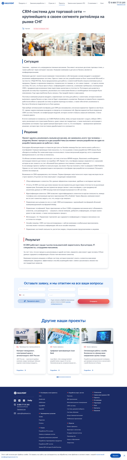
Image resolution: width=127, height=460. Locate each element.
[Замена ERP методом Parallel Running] (50, 447)
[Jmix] (40, 396)
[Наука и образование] (73, 439)
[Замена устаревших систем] (47, 434)
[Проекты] (102, 397)
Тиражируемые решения (47, 413)
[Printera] (41, 423)
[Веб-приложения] (72, 399)
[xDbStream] (42, 402)
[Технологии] (102, 392)
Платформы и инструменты (48, 392)
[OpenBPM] (42, 406)
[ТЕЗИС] (41, 417)
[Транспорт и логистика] (74, 430)
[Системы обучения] (72, 412)
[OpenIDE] (41, 409)
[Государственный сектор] (74, 433)
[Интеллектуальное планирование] (77, 402)
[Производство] (71, 436)
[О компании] (102, 400)
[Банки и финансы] (72, 426)
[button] (20, 295)
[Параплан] (42, 420)
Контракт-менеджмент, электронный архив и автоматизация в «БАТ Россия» (28, 353)
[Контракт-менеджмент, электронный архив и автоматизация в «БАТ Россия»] (30, 336)
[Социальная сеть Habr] (30, 401)
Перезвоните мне (121, 4)
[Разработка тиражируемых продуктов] (50, 441)
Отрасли (70, 423)
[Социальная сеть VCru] (24, 401)
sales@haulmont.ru (24, 413)
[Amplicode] (42, 399)
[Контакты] (102, 408)
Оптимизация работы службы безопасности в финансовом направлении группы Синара (95, 353)
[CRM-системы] (71, 406)
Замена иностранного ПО (76, 3)
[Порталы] (69, 396)
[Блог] (102, 405)
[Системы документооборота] (75, 409)
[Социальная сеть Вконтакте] (15, 401)
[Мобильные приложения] (74, 419)
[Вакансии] (102, 410)
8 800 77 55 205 (116, 2)
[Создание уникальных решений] (48, 437)
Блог (102, 3)
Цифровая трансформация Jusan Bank (62, 352)
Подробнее (21, 370)
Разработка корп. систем (75, 392)
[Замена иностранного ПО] (102, 395)
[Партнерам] (102, 402)
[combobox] (62, 289)
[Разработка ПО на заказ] (46, 431)
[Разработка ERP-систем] (46, 444)
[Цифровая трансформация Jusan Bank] (63, 336)
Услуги (42, 427)
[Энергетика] (70, 443)
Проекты (62, 3)
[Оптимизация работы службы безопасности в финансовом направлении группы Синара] (97, 336)
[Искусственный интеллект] (75, 415)
